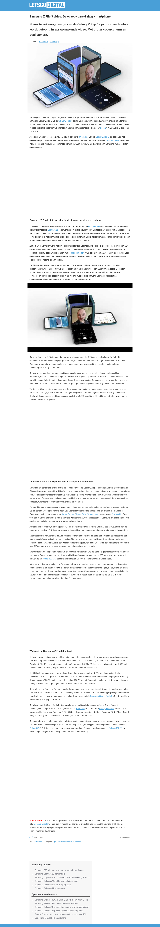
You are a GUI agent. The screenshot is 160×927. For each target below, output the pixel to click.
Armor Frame (68, 514)
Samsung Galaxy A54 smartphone (50, 888)
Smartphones (76, 842)
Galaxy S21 (53, 230)
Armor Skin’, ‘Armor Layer (87, 514)
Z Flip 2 (103, 128)
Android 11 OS (49, 559)
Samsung (38, 842)
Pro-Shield (116, 514)
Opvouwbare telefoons (62, 842)
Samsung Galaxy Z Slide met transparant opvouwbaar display (62, 907)
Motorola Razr (77, 253)
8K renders (83, 137)
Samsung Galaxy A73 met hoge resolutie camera (56, 881)
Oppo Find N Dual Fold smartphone (50, 918)
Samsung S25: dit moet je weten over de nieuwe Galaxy (59, 870)
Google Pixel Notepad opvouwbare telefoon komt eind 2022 (61, 914)
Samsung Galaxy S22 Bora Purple (50, 874)
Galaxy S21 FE (115, 728)
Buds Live (80, 709)
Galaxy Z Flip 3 (102, 137)
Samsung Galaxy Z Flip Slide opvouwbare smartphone (59, 911)
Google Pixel (94, 226)
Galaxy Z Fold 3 (65, 121)
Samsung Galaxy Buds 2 (101, 696)
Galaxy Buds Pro (106, 709)
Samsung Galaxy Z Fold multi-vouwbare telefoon (56, 903)
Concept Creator (113, 140)
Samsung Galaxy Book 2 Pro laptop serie (53, 885)
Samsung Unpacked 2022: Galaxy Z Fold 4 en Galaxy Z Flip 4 (62, 877)
